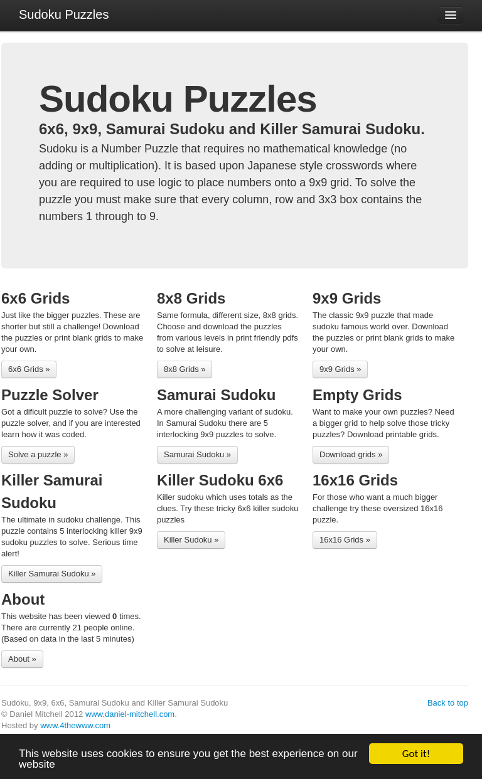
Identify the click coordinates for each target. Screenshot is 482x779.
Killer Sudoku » (191, 539)
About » (22, 659)
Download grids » (350, 454)
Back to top (447, 702)
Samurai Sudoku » (197, 454)
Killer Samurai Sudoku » (51, 573)
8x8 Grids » (184, 369)
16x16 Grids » (344, 539)
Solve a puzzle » (38, 454)
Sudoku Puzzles (64, 14)
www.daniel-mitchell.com (129, 714)
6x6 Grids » (29, 369)
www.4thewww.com (75, 725)
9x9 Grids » (340, 369)
